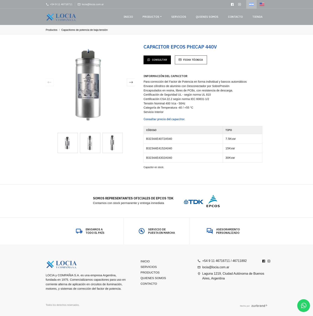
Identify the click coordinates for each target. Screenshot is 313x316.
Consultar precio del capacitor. (164, 119)
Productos (151, 17)
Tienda (257, 17)
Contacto (235, 17)
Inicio (128, 17)
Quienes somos (207, 17)
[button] (131, 83)
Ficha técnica (190, 60)
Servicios (178, 17)
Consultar (157, 60)
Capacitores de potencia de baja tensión (84, 29)
